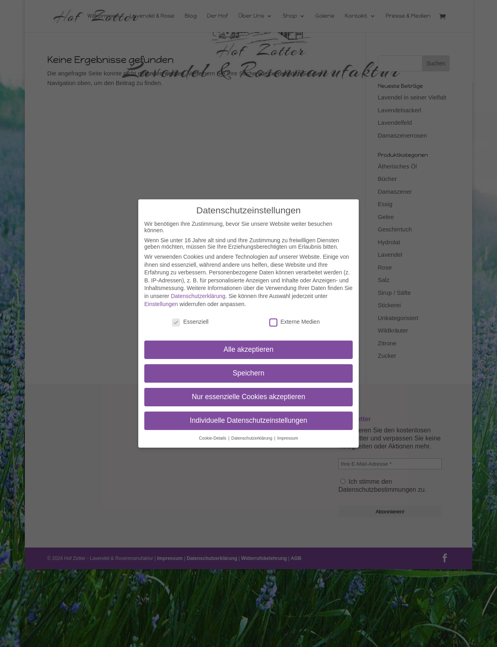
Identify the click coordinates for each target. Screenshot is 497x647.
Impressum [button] (287, 438)
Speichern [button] (249, 373)
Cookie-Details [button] (213, 438)
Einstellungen (161, 304)
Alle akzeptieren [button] (249, 349)
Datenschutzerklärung (198, 296)
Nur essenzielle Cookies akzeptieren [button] (248, 397)
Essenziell (190, 321)
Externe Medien (294, 321)
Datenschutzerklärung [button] (252, 438)
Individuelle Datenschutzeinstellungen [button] (248, 420)
